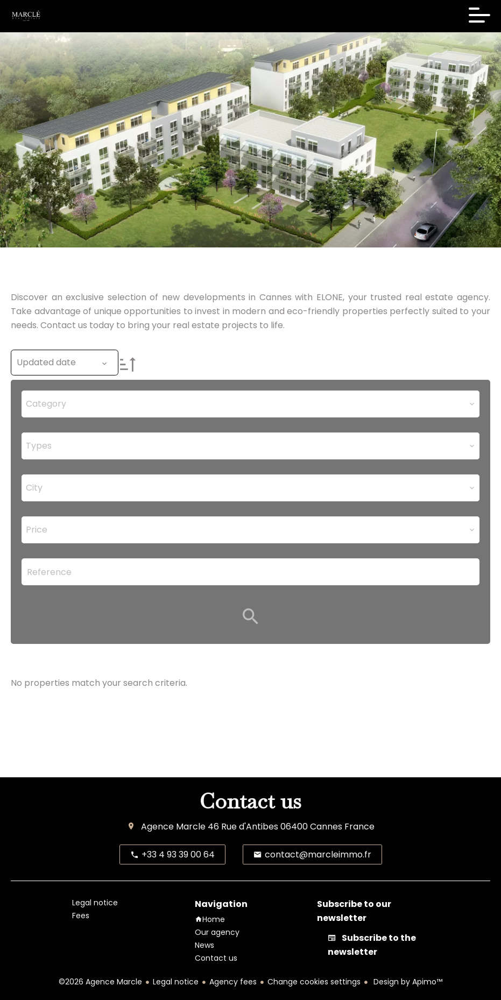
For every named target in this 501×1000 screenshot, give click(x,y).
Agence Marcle (173, 826)
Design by (406, 981)
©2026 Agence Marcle (100, 981)
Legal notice (176, 981)
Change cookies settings (314, 981)
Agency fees (233, 981)
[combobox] (250, 404)
